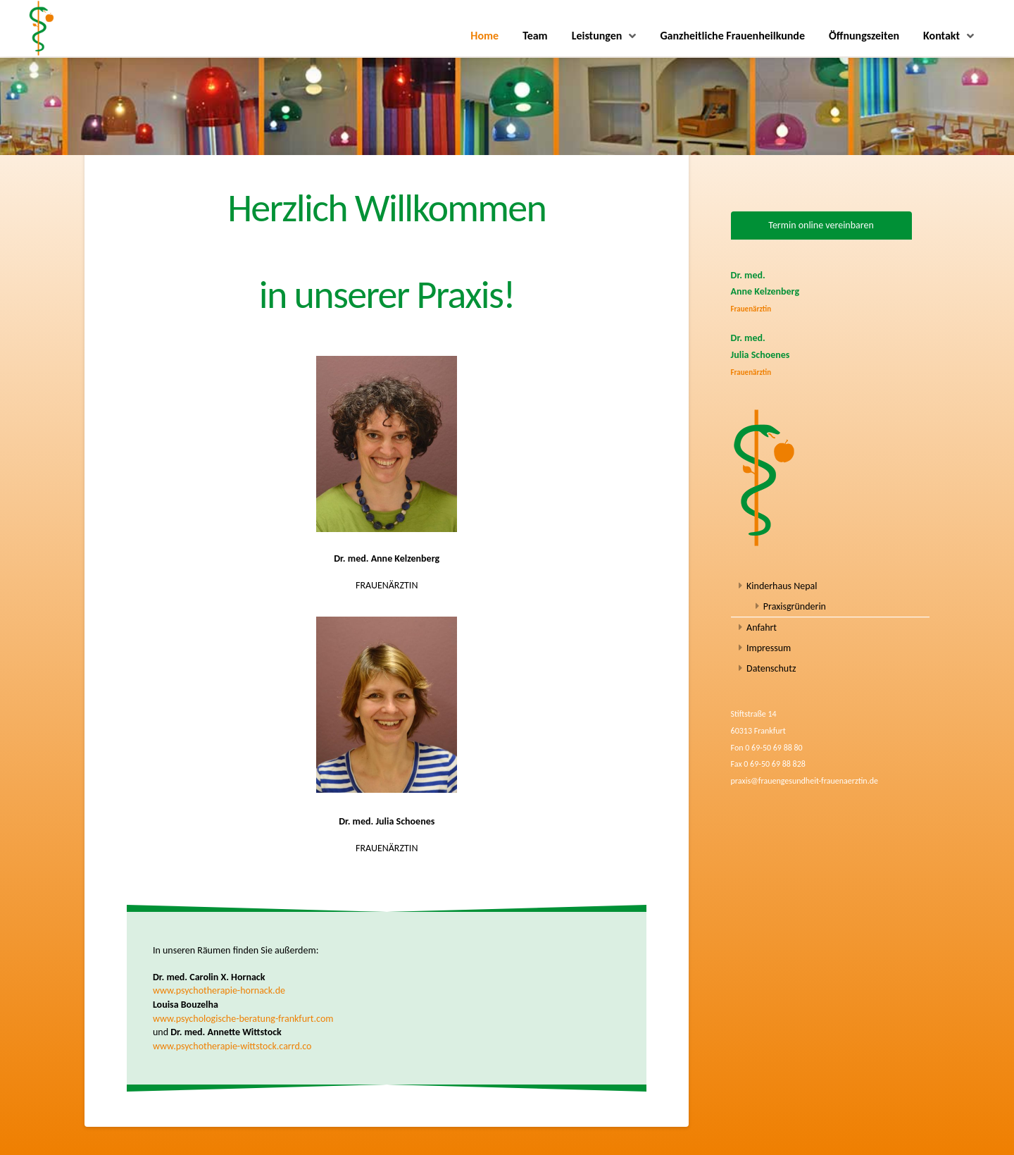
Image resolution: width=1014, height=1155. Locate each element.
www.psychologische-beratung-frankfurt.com (243, 1019)
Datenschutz (771, 668)
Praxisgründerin (794, 606)
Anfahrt (761, 628)
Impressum (768, 648)
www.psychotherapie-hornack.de (219, 990)
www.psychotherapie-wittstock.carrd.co (232, 1046)
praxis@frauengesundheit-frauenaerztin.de (804, 781)
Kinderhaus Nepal (781, 586)
